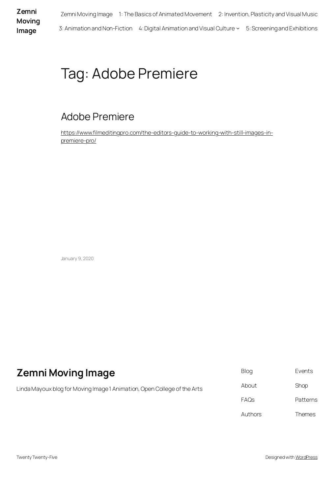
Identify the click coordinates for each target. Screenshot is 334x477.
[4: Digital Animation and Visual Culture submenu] (237, 28)
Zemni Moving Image (28, 21)
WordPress (306, 457)
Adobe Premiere (98, 116)
